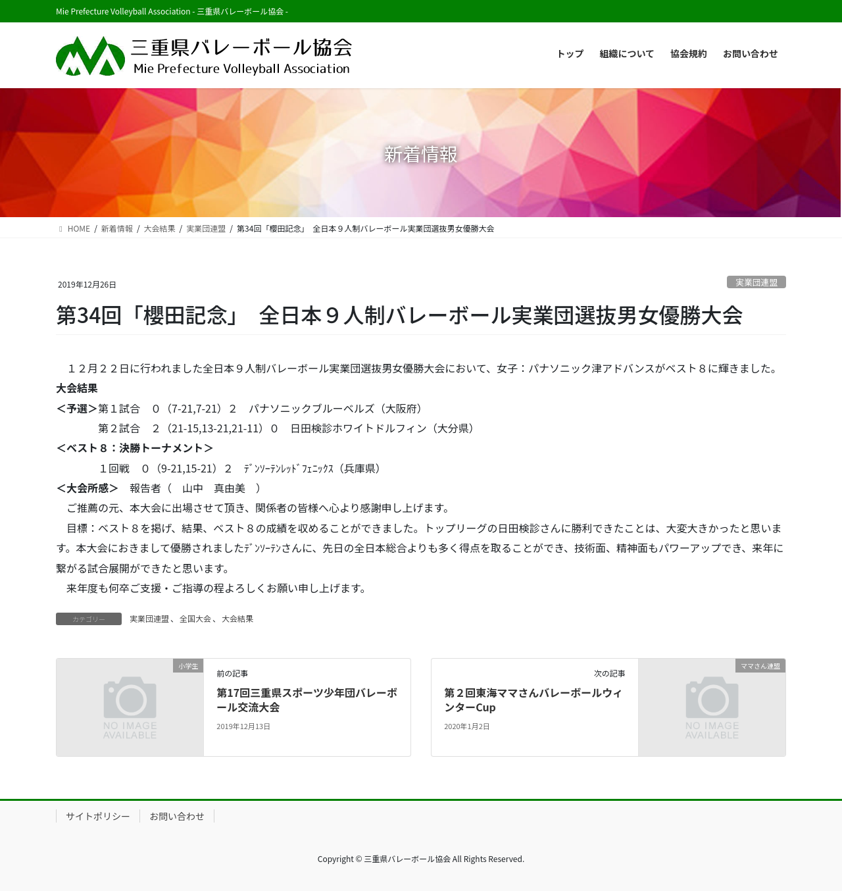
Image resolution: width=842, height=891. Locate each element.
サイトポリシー (98, 816)
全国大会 (195, 618)
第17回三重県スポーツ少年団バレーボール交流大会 (306, 699)
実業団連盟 (756, 282)
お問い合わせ (177, 816)
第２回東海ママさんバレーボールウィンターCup (533, 699)
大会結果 (237, 618)
